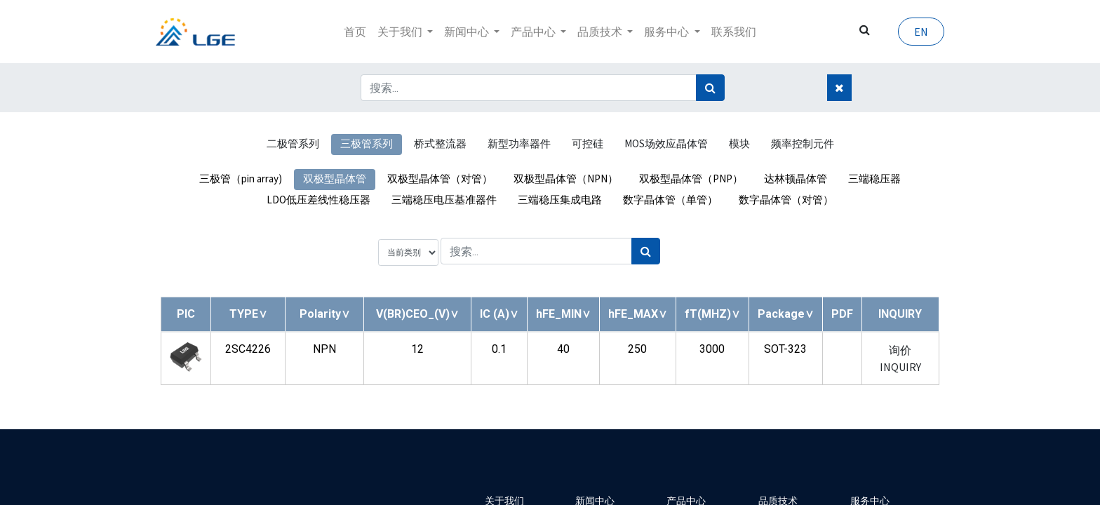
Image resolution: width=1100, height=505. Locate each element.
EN (916, 32)
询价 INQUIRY (900, 358)
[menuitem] (355, 32)
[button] (248, 314)
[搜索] (710, 87)
